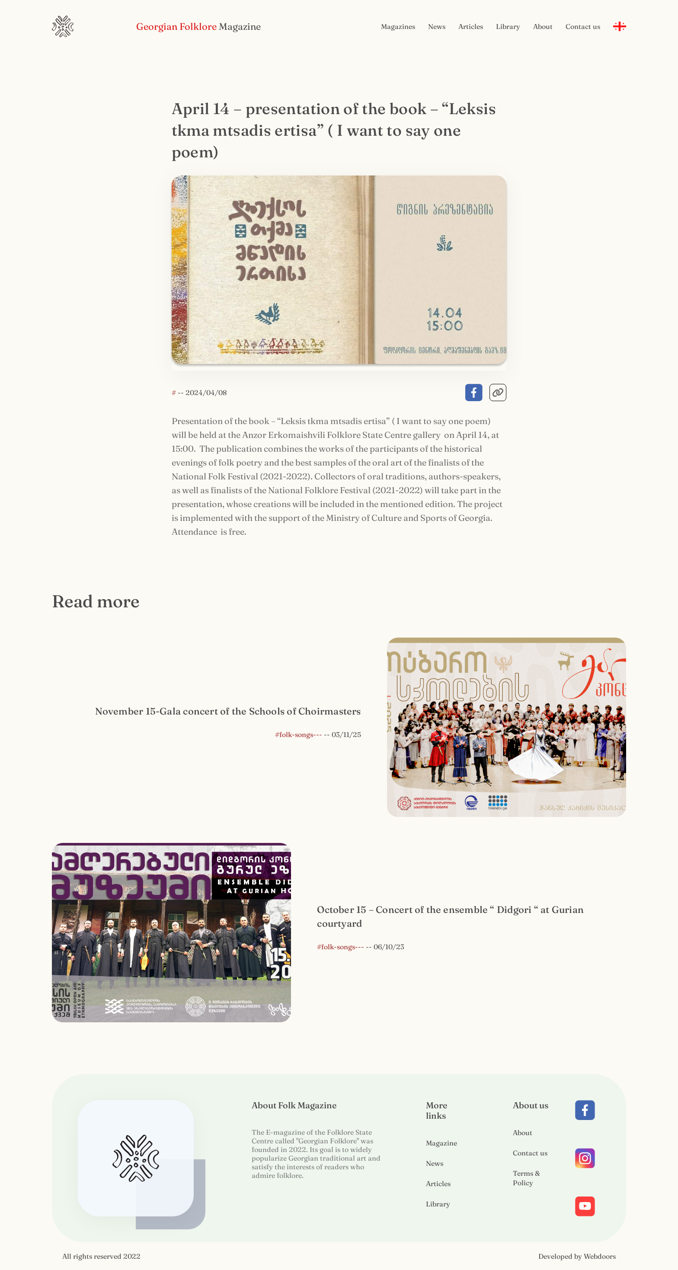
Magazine (441, 1143)
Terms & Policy (526, 1178)
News (436, 26)
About (543, 26)
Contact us (583, 26)
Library (508, 26)
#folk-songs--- (298, 734)
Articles (470, 26)
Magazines (398, 26)
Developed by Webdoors (577, 1256)
